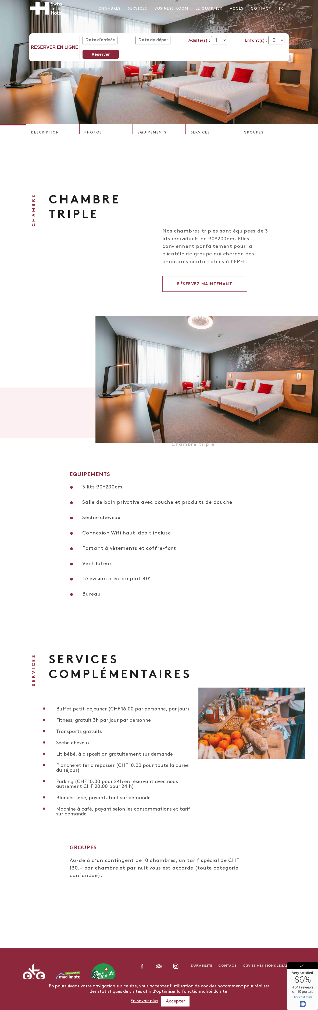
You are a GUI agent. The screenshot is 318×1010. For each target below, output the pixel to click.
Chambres (109, 8)
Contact (261, 8)
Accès (237, 8)
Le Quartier (209, 8)
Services (137, 8)
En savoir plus (144, 1001)
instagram (176, 966)
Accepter (175, 1001)
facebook (142, 966)
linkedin (159, 966)
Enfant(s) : (256, 41)
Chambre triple (193, 450)
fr (281, 8)
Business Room (171, 8)
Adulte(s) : (199, 41)
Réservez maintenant (204, 298)
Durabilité (201, 965)
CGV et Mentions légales (267, 965)
